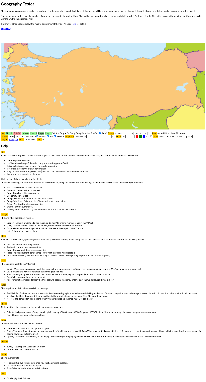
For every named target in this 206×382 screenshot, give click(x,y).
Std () (17, 133)
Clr (68, 133)
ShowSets (32, 139)
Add (57, 133)
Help (74, 24)
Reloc (173, 133)
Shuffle (94, 133)
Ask (159, 133)
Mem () (33, 133)
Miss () (25, 133)
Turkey (12, 139)
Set (53, 133)
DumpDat (80, 133)
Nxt (149, 133)
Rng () (41, 133)
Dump (72, 133)
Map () (48, 133)
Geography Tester (17, 4)
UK (16, 139)
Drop (62, 133)
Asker (87, 133)
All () (9, 133)
